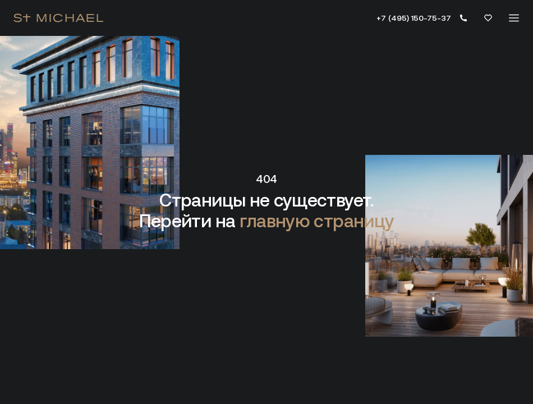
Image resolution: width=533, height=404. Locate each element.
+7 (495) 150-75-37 (413, 17)
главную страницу (317, 221)
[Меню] (514, 18)
